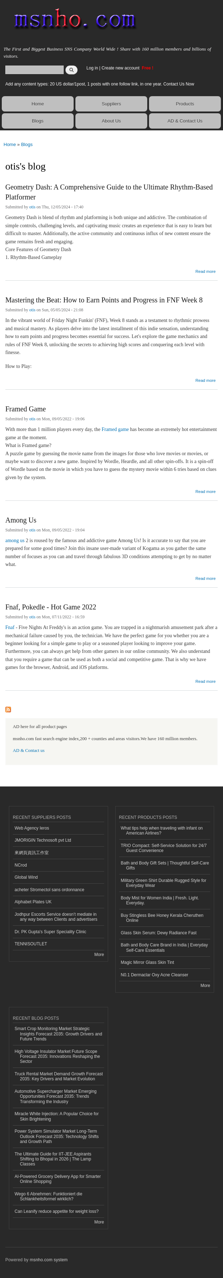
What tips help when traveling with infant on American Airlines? (162, 831)
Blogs (38, 121)
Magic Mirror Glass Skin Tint (147, 962)
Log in (92, 68)
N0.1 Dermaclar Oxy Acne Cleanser (155, 974)
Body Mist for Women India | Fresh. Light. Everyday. (160, 900)
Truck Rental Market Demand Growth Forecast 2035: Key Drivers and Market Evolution (59, 1076)
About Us (111, 121)
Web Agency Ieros (32, 828)
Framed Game (25, 409)
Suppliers (111, 103)
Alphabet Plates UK (33, 901)
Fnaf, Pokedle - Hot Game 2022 (50, 607)
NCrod (21, 865)
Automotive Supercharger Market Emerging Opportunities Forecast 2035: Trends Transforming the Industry (55, 1096)
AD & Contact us (28, 750)
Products (185, 103)
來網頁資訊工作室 (32, 852)
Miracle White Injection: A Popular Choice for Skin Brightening (57, 1116)
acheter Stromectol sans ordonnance (49, 889)
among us (15, 540)
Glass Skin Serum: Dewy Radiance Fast (159, 932)
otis (32, 206)
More (99, 954)
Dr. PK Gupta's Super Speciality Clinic (50, 931)
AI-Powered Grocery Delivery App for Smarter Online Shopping (58, 1179)
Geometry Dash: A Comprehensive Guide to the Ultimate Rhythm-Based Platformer (109, 192)
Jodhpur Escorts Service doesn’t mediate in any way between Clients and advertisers (56, 917)
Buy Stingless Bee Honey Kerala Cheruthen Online (162, 918)
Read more (205, 270)
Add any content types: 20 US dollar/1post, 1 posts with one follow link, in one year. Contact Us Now (99, 84)
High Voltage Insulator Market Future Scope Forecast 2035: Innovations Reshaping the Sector (57, 1056)
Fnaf (10, 627)
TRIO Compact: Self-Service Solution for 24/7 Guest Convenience (164, 848)
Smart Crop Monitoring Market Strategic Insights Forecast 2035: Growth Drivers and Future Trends (58, 1033)
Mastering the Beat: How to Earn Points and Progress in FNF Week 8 (104, 300)
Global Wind (26, 877)
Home (38, 103)
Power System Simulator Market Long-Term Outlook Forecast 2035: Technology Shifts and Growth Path (57, 1136)
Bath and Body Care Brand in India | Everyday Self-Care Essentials (164, 947)
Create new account (120, 68)
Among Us (20, 520)
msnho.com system (49, 1259)
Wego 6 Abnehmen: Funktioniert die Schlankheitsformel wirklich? (48, 1196)
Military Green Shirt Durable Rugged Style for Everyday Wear (163, 883)
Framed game (115, 429)
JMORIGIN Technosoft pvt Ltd (43, 840)
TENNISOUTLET (31, 943)
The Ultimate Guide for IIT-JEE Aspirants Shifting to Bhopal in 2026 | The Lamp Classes (53, 1159)
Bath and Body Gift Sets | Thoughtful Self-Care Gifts (165, 866)
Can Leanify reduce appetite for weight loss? (57, 1211)
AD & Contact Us (185, 121)
